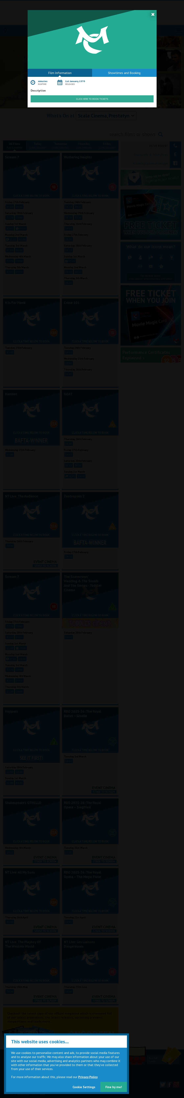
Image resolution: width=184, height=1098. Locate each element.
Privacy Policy (88, 1077)
